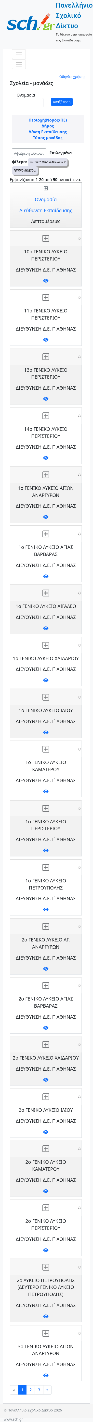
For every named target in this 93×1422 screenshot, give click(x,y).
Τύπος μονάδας (47, 137)
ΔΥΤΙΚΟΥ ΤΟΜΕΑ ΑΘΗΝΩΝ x (48, 162)
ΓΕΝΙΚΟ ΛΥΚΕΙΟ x (25, 170)
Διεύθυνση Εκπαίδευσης (45, 210)
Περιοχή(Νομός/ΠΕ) (47, 120)
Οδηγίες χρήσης (72, 76)
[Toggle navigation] (19, 54)
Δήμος (48, 126)
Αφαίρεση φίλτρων (29, 153)
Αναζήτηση (62, 101)
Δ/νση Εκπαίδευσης (48, 132)
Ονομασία (26, 95)
